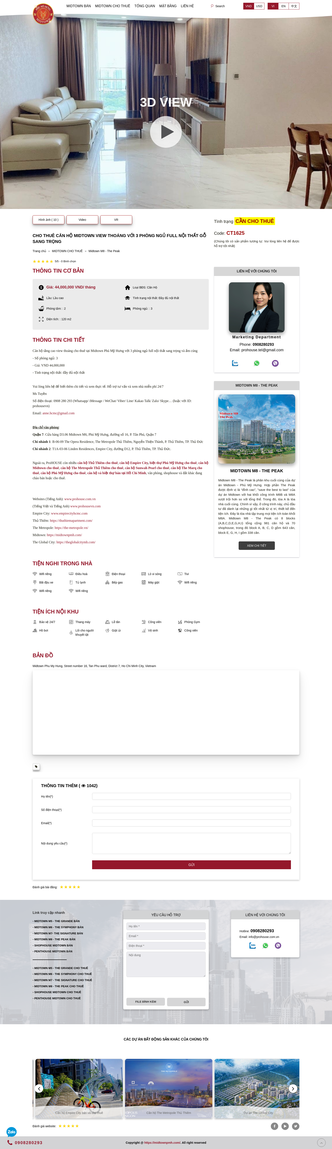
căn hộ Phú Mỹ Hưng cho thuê (63, 473)
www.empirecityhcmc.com (69, 513)
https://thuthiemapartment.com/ (71, 520)
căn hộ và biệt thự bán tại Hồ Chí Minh (116, 473)
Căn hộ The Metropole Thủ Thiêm (255, 1113)
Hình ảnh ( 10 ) (48, 219)
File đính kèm (145, 1001)
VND (248, 6)
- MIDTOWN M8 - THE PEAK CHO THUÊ (58, 986)
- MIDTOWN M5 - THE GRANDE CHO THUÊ (60, 968)
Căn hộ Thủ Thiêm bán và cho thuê (76, 1113)
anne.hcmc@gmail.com (59, 413)
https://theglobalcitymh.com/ (75, 542)
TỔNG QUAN (144, 6)
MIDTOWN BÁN (78, 6)
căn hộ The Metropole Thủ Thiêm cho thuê (92, 468)
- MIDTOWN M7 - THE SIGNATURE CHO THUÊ (62, 980)
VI (272, 6)
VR (116, 219)
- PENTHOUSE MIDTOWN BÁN (52, 951)
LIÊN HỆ (187, 6)
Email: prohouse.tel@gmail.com (257, 350)
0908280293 (262, 930)
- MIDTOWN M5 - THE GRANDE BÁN (56, 921)
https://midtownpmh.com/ (64, 535)
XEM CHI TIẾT (256, 545)
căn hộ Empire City (133, 463)
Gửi (191, 865)
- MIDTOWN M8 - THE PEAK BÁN (54, 939)
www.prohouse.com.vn (80, 499)
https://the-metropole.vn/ (71, 528)
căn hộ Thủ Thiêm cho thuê (97, 463)
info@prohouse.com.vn (264, 937)
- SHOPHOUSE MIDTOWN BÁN (53, 945)
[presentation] (158, 987)
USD (259, 6)
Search (220, 6)
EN (283, 6)
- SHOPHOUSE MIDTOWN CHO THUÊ (57, 992)
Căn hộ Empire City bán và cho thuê (166, 1113)
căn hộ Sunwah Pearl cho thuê (147, 468)
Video (82, 219)
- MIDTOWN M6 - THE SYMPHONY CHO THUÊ (62, 974)
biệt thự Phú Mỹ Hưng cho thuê (173, 463)
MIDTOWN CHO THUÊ (112, 6)
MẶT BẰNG (168, 6)
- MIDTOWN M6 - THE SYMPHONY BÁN (58, 927)
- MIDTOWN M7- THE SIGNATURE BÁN (58, 933)
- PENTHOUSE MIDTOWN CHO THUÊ (57, 998)
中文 (294, 6)
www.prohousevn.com (85, 506)
